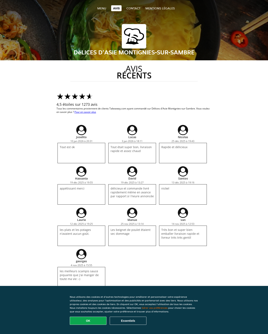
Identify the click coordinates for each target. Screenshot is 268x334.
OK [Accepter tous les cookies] (88, 320)
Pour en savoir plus (85, 112)
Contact (133, 8)
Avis (116, 8)
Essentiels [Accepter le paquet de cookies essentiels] (128, 320)
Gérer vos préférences (155, 307)
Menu (101, 8)
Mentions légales (160, 8)
